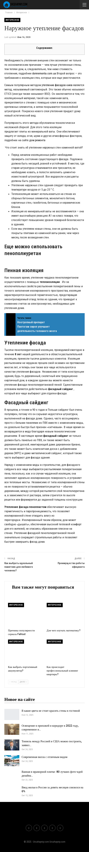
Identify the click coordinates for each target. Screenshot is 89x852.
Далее (23, 682)
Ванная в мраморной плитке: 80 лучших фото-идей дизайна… (52, 774)
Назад (13, 682)
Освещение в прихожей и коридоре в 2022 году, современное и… (50, 728)
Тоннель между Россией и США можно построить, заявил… (52, 743)
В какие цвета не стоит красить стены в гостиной (51, 711)
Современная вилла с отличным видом (44, 757)
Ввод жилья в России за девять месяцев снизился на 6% (52, 789)
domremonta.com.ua (44, 73)
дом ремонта (37, 140)
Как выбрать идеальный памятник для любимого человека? (18, 567)
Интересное (12, 20)
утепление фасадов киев (57, 85)
